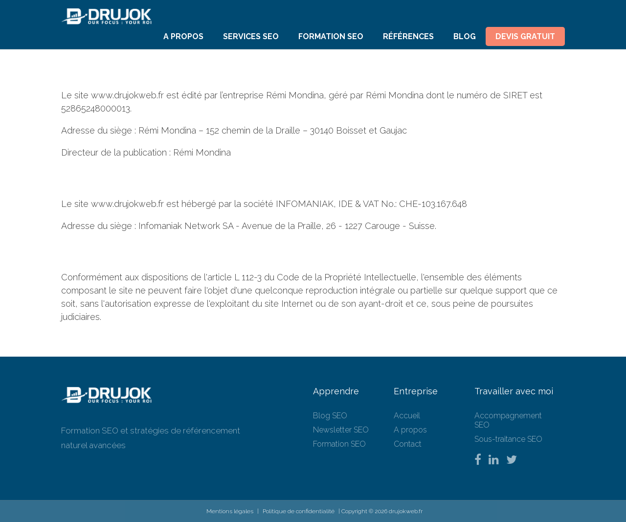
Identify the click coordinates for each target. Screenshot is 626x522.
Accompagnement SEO (508, 420)
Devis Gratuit (525, 36)
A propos (183, 36)
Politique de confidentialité (299, 511)
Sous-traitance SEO (508, 439)
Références (408, 36)
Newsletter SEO (341, 429)
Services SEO (251, 36)
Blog (464, 36)
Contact (408, 444)
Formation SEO (330, 36)
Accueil (407, 415)
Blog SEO (330, 415)
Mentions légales (229, 511)
